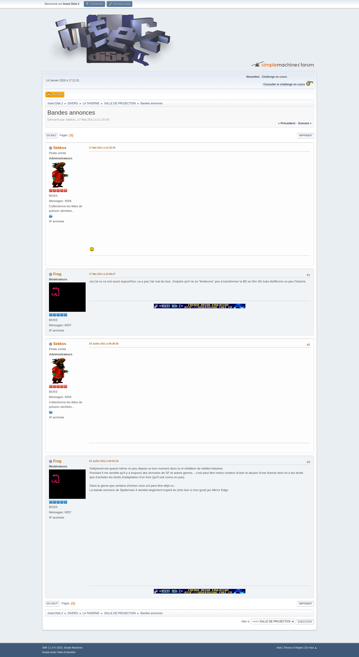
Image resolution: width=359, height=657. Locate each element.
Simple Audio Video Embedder (59, 652)
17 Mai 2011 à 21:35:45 (102, 147)
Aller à (245, 621)
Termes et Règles (293, 647)
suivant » (305, 123)
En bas (51, 135)
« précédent (286, 123)
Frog (57, 274)
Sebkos (59, 148)
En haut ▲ (311, 647)
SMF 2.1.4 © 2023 (52, 647)
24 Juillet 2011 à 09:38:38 (103, 343)
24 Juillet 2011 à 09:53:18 (103, 461)
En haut (52, 603)
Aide (279, 647)
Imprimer (305, 135)
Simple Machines (73, 647)
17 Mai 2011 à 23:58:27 (102, 274)
